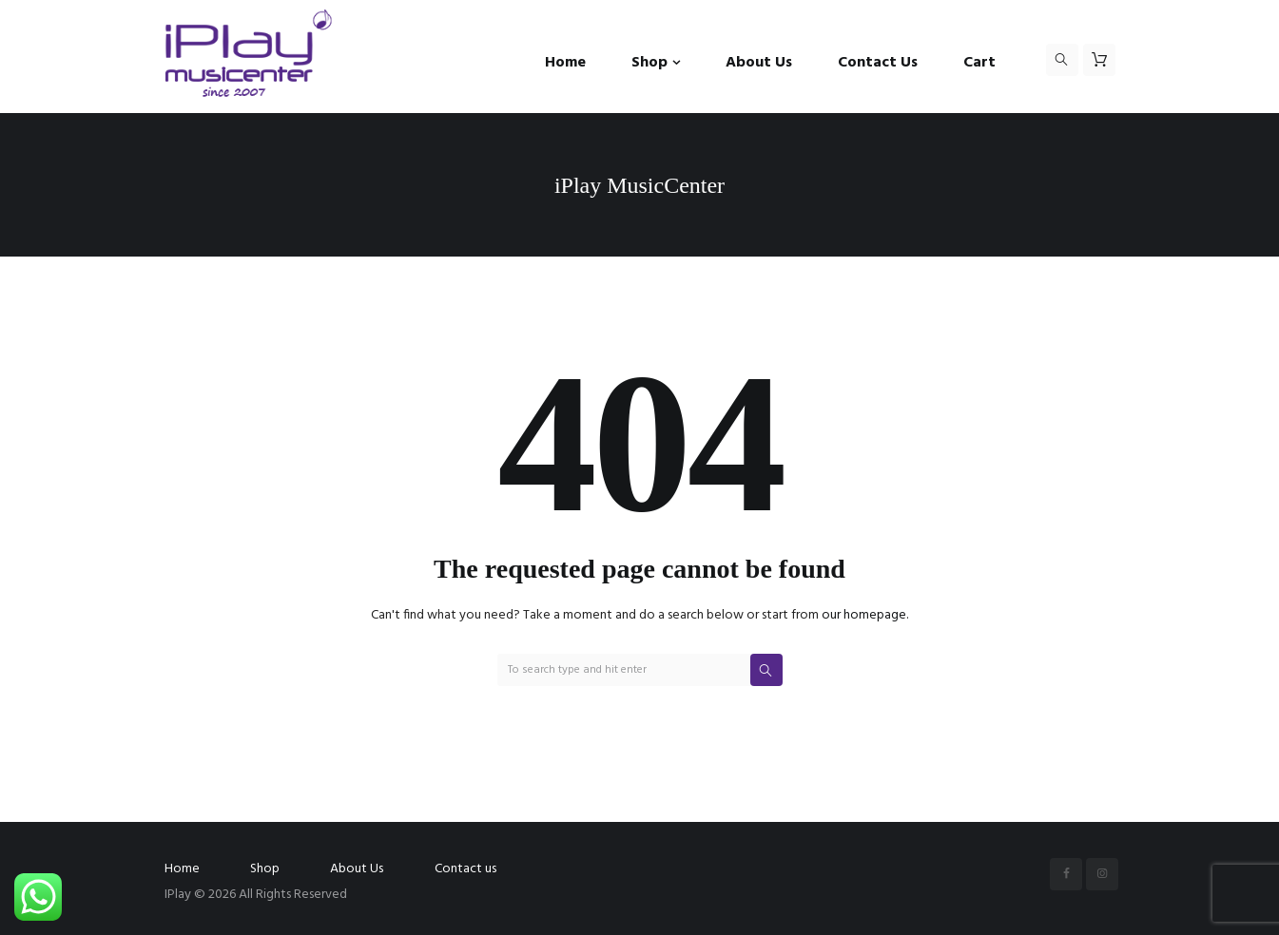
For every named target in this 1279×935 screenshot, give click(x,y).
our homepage (864, 615)
